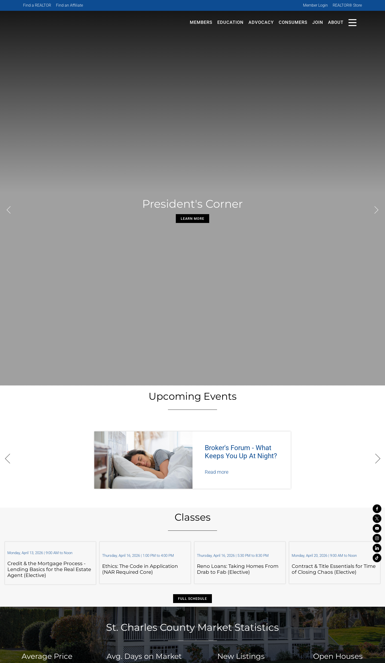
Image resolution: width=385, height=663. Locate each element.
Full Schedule (192, 599)
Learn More (192, 219)
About (336, 22)
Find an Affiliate (69, 5)
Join (317, 22)
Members (201, 22)
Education (230, 22)
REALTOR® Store (347, 5)
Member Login (315, 5)
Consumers (293, 22)
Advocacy (261, 22)
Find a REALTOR (37, 5)
